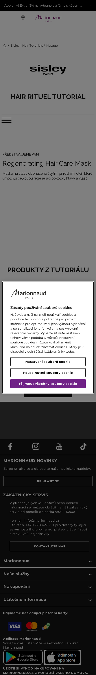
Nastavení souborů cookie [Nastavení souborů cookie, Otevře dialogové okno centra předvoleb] (47, 362)
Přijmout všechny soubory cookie (48, 384)
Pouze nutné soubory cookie (48, 373)
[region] (48, 337)
